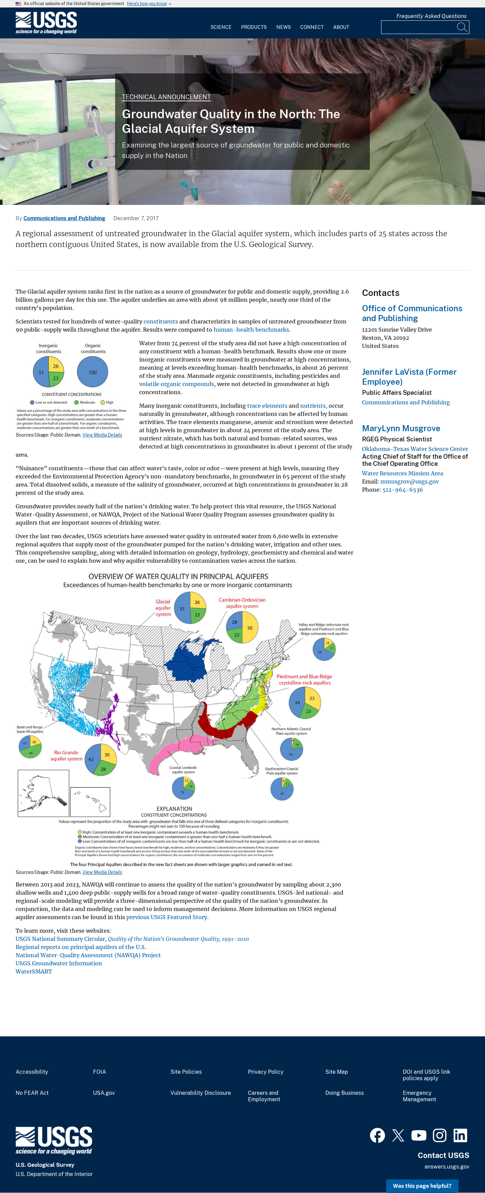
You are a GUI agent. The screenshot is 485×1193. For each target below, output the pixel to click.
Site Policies (186, 1072)
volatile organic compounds (176, 384)
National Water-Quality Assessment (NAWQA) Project (88, 955)
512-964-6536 (402, 489)
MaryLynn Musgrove (401, 428)
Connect (312, 27)
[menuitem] (221, 23)
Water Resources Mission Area (402, 473)
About (341, 27)
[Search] (462, 27)
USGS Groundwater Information (59, 963)
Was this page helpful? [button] (422, 1186)
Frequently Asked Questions (431, 16)
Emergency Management (419, 1096)
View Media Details (102, 435)
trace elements (267, 405)
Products (254, 27)
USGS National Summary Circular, (132, 938)
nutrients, (313, 405)
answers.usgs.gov (447, 1166)
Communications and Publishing (64, 218)
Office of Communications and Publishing (412, 313)
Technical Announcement (166, 97)
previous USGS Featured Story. (167, 917)
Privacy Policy (266, 1072)
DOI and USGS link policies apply (426, 1075)
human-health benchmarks (251, 329)
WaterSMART (34, 971)
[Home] (46, 33)
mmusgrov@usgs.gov (409, 481)
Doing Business (344, 1093)
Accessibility (32, 1072)
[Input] (425, 27)
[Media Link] (73, 387)
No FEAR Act (32, 1093)
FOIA (99, 1072)
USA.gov (104, 1093)
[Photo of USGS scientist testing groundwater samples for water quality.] (242, 121)
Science (221, 27)
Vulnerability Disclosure (200, 1093)
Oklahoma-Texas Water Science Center (415, 448)
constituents (161, 321)
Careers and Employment (264, 1096)
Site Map (336, 1072)
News (283, 27)
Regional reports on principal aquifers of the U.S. (81, 947)
